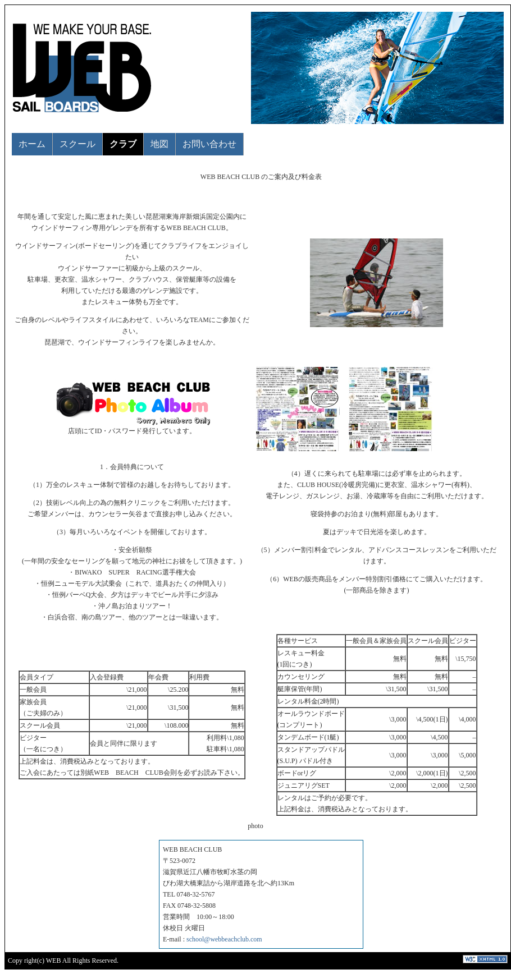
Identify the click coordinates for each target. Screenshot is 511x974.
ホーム (32, 144)
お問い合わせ (209, 144)
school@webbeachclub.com (224, 939)
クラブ (123, 144)
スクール (77, 144)
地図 (159, 144)
